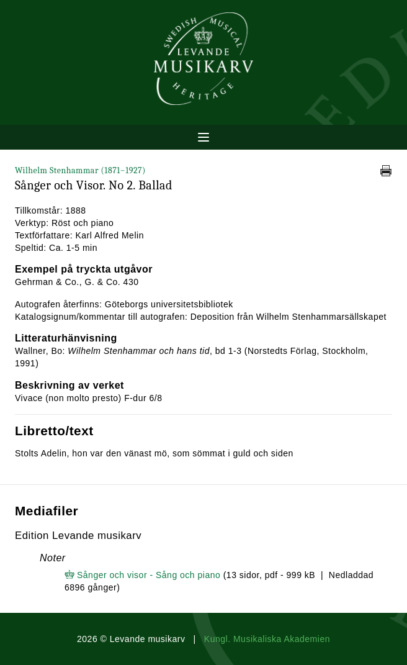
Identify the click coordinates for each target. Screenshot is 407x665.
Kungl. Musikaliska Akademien (267, 639)
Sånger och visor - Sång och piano (148, 575)
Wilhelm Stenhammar (80, 170)
